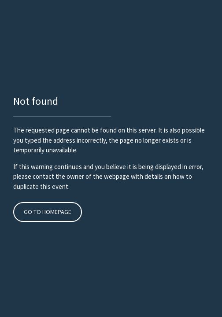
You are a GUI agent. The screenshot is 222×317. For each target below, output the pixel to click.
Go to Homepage (47, 212)
